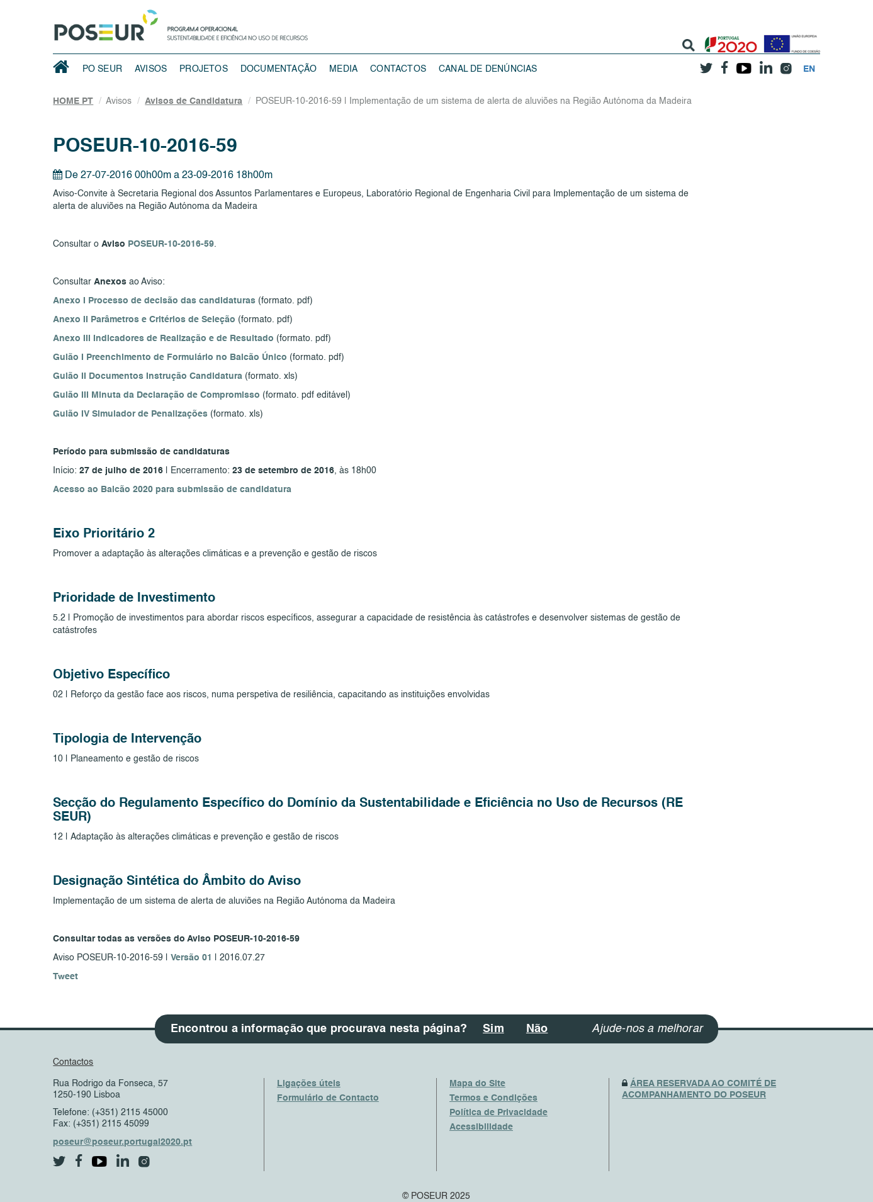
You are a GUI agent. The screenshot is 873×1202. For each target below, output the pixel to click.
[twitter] (707, 63)
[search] (688, 45)
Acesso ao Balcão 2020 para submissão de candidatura (172, 489)
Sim (493, 1029)
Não (537, 1029)
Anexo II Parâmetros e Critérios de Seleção (144, 319)
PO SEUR (102, 69)
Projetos (203, 69)
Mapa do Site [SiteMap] (477, 1083)
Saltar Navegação (347, 6)
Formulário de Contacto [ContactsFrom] (328, 1098)
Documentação (278, 69)
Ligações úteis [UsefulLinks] (309, 1083)
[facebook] (725, 63)
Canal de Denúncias (488, 69)
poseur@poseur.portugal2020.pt (122, 1142)
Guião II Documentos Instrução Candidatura (147, 376)
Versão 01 (191, 957)
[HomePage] (103, 22)
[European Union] (789, 39)
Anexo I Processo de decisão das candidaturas (154, 300)
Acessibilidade (481, 1127)
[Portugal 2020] (728, 39)
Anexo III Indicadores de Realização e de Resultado (163, 338)
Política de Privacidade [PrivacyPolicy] (498, 1112)
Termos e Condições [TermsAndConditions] (493, 1098)
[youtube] (744, 63)
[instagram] (786, 63)
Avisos (151, 69)
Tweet (65, 976)
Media (343, 69)
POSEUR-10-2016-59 (171, 244)
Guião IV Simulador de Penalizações (130, 414)
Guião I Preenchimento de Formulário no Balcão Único (170, 357)
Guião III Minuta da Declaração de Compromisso (156, 395)
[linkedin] (766, 63)
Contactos (398, 69)
